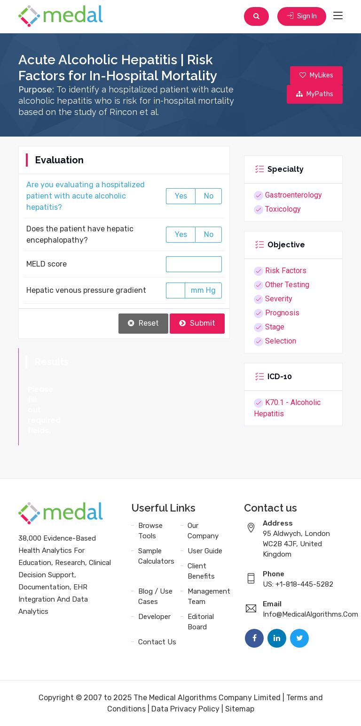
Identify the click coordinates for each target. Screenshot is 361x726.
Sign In (302, 16)
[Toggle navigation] (338, 16)
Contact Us (157, 641)
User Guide (205, 550)
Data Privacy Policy (185, 708)
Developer (154, 616)
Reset (143, 323)
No (208, 195)
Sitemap (239, 708)
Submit (197, 323)
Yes (181, 195)
